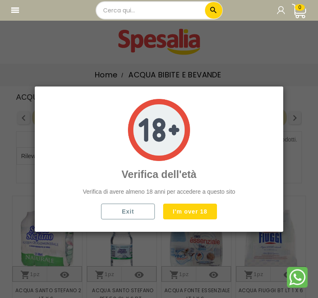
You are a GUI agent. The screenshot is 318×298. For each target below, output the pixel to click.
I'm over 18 (190, 211)
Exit (128, 211)
